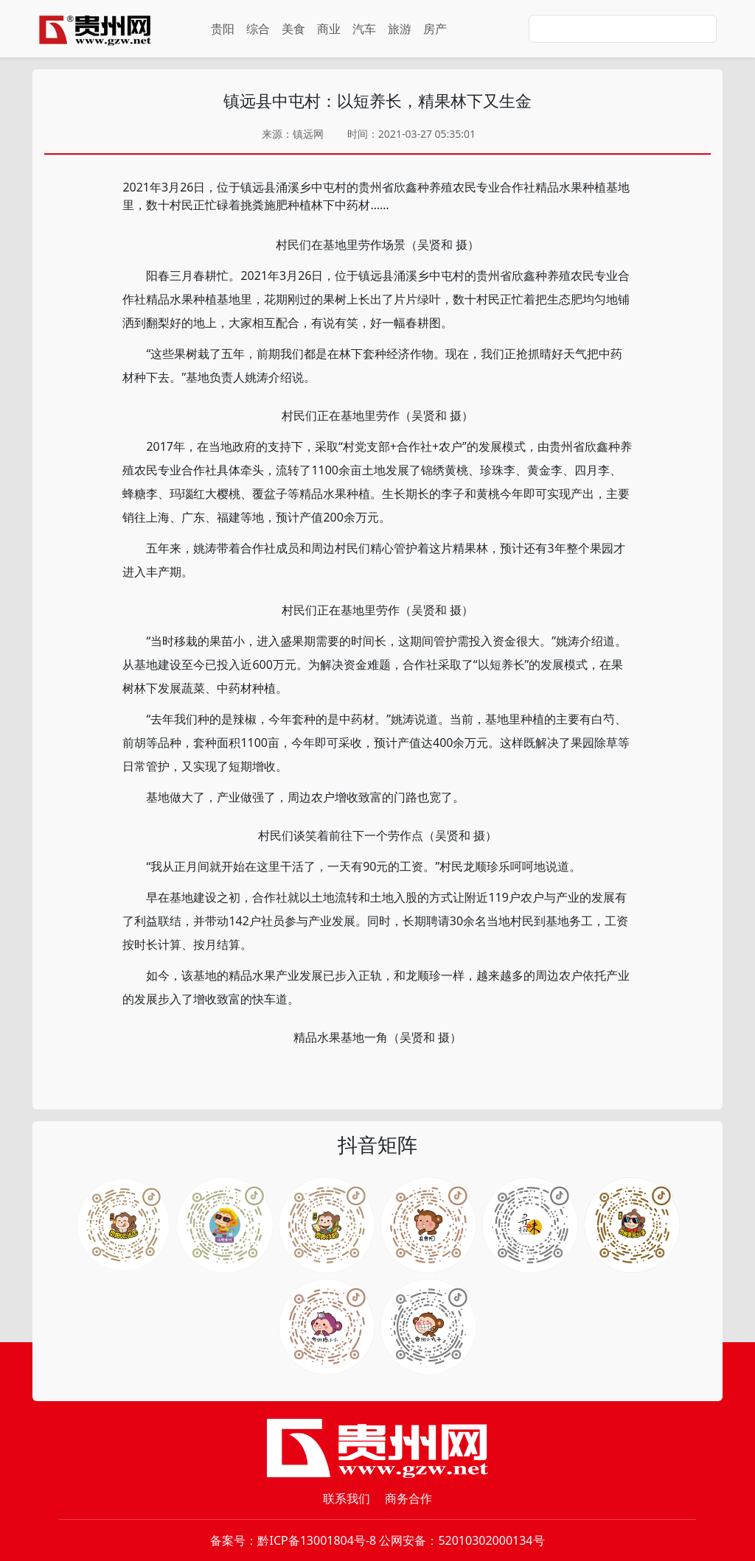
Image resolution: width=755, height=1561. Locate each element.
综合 (258, 29)
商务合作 (408, 1498)
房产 (435, 29)
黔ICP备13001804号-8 (316, 1540)
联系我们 (346, 1498)
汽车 (364, 29)
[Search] (623, 29)
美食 (293, 29)
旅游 (399, 29)
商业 (329, 29)
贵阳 (222, 29)
